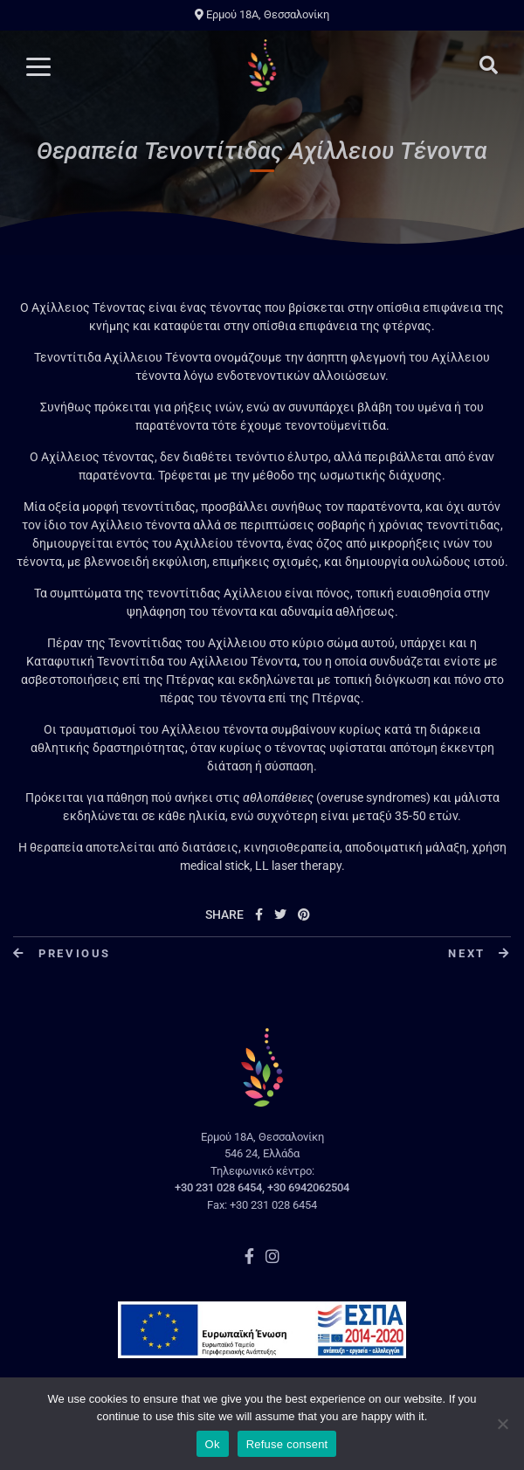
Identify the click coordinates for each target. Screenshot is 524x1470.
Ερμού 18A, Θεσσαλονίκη (262, 14)
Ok (212, 1444)
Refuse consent (287, 1444)
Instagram (272, 1256)
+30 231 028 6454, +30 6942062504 (262, 1187)
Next (479, 953)
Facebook (249, 1256)
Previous (62, 953)
